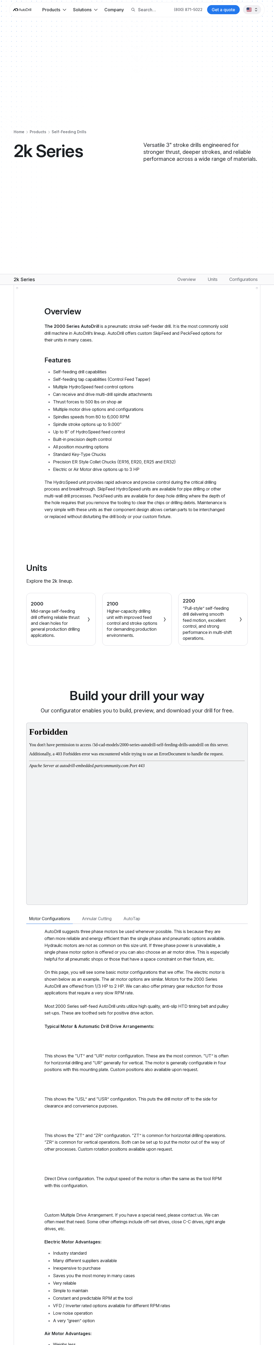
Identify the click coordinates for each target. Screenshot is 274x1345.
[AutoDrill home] (22, 9)
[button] (54, 10)
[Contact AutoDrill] (223, 9)
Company (114, 9)
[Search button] (133, 10)
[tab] (49, 918)
